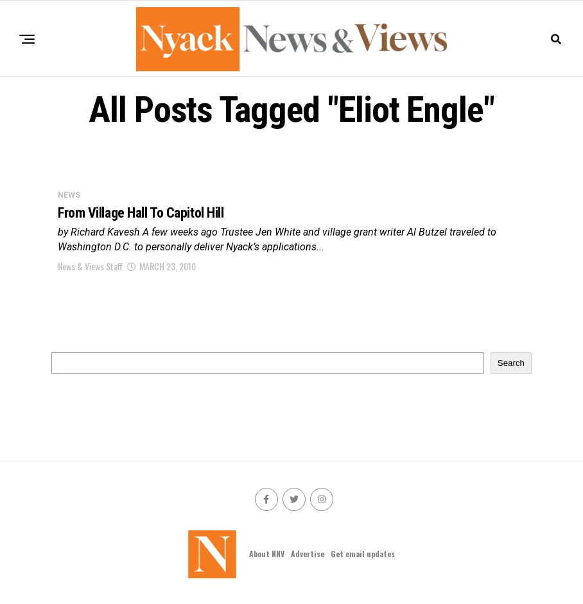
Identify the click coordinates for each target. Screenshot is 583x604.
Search (511, 363)
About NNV (266, 553)
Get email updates (363, 553)
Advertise (307, 553)
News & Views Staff (90, 266)
